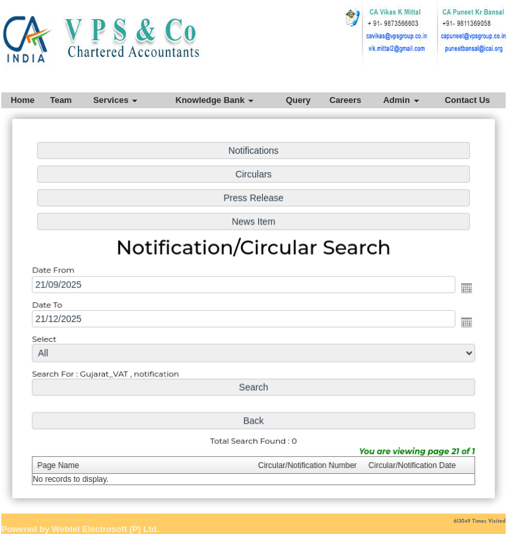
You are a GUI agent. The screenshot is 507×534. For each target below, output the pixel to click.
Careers (345, 100)
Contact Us (467, 100)
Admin (401, 100)
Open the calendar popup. (463, 288)
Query (298, 100)
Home (22, 100)
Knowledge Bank (215, 100)
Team (61, 100)
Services (115, 100)
